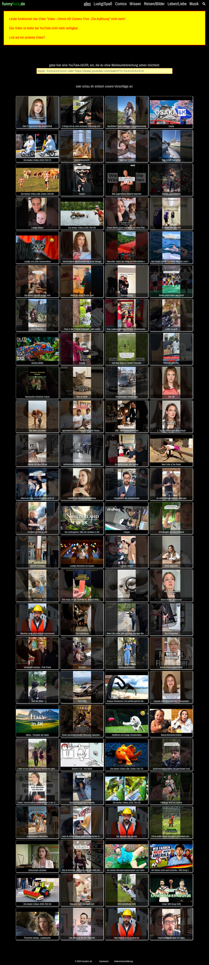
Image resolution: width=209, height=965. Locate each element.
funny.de (13, 4)
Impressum (104, 961)
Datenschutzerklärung (123, 961)
